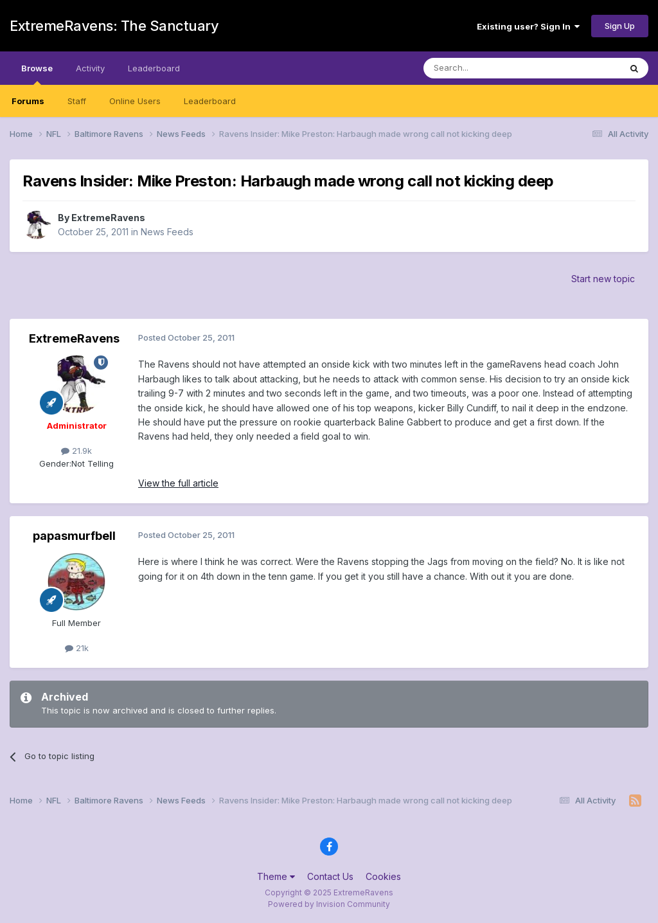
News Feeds (167, 231)
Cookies (383, 876)
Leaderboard (210, 101)
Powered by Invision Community (329, 904)
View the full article (178, 483)
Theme (276, 876)
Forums (28, 101)
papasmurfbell (74, 535)
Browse (37, 74)
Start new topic (603, 278)
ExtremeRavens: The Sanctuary (114, 25)
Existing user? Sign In (528, 26)
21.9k (76, 450)
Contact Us (330, 876)
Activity (90, 68)
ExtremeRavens (108, 217)
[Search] (489, 68)
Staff (76, 101)
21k (77, 648)
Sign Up (620, 26)
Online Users (135, 101)
